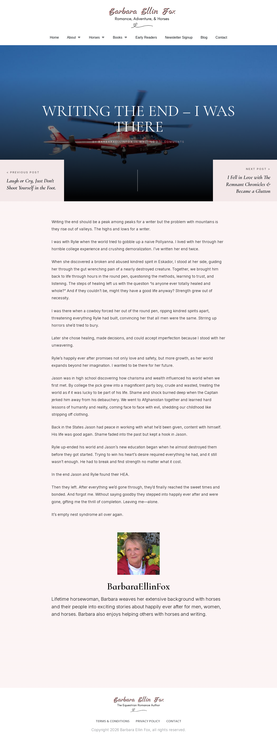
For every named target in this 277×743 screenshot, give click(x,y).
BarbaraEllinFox (115, 141)
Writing (147, 141)
